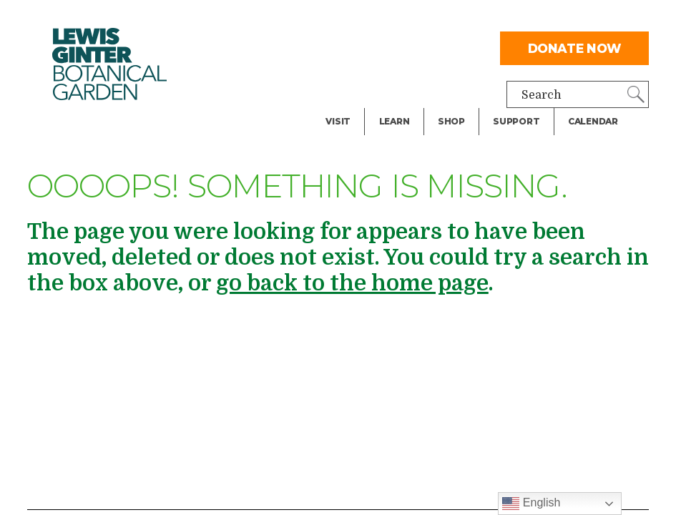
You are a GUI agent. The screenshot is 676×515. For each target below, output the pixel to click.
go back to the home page (352, 283)
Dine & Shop (360, 17)
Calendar (593, 121)
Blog (390, 103)
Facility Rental (365, 45)
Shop (451, 121)
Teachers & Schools (433, 17)
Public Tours (413, 74)
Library (399, 45)
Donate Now (575, 48)
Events (344, 74)
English (531, 503)
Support (516, 121)
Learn (394, 121)
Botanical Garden (109, 64)
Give (504, 74)
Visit (338, 121)
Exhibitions (357, 103)
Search (541, 95)
